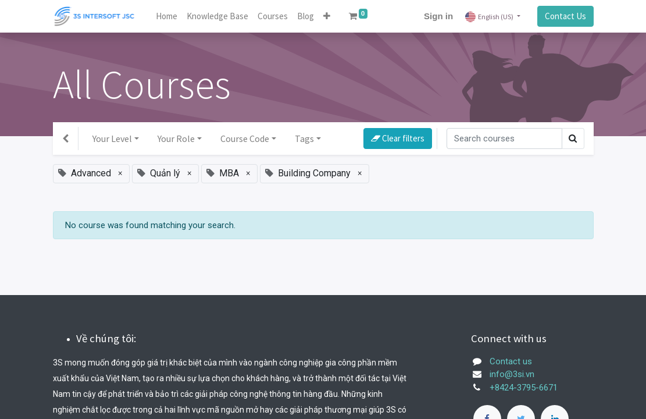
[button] (327, 16)
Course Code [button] (244, 138)
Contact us (511, 361)
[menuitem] (166, 16)
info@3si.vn (512, 374)
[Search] (504, 139)
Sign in (438, 16)
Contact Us (565, 16)
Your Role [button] (176, 138)
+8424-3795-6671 (524, 387)
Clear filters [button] (397, 138)
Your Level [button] (112, 138)
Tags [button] (304, 138)
